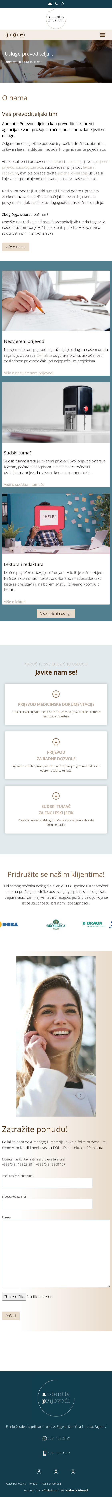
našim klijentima (76, 874)
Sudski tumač (18, 453)
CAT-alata (44, 355)
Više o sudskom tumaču (24, 484)
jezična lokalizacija (73, 173)
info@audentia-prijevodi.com (30, 1426)
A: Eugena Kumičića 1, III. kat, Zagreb (78, 1426)
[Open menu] (102, 35)
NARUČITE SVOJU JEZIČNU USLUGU (56, 664)
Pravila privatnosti (50, 1483)
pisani (58, 161)
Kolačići (33, 1483)
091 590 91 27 (60, 1453)
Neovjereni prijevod (24, 341)
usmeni (73, 161)
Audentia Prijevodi (19, 123)
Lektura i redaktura (23, 564)
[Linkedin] (21, 35)
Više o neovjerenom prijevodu (29, 373)
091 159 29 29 (60, 1438)
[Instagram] (14, 35)
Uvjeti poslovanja (16, 1483)
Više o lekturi (15, 601)
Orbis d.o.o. (50, 1490)
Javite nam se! (56, 672)
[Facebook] (7, 35)
